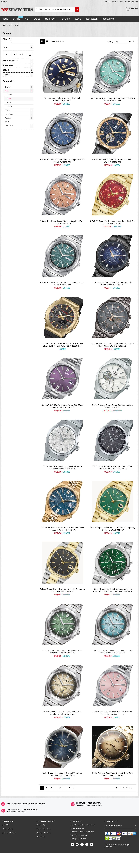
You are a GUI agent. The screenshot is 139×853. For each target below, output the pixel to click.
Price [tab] (5, 47)
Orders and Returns (44, 833)
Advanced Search (9, 833)
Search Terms (8, 829)
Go (30, 55)
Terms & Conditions (44, 829)
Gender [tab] (6, 75)
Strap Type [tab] (8, 65)
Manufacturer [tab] (10, 61)
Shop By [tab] (7, 39)
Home (5, 25)
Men (10, 25)
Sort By (110, 42)
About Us (6, 825)
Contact (4, 2)
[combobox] (63, 9)
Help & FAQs (41, 825)
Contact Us (41, 837)
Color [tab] (6, 70)
